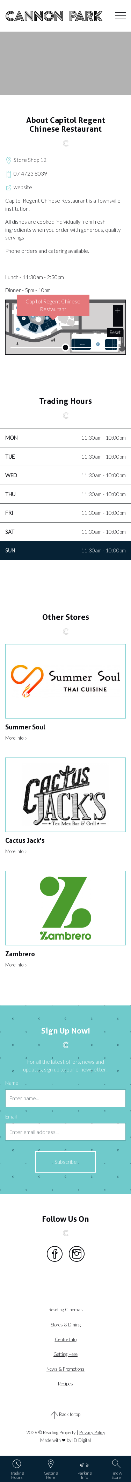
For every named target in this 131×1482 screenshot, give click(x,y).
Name (12, 1083)
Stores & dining (66, 1324)
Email (11, 1116)
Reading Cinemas (66, 1309)
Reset (115, 332)
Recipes (65, 1383)
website (18, 188)
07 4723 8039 (26, 174)
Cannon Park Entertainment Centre (54, 16)
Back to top (65, 1414)
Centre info (66, 1339)
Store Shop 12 (25, 160)
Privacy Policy (92, 1432)
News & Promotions (65, 1369)
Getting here (65, 1354)
